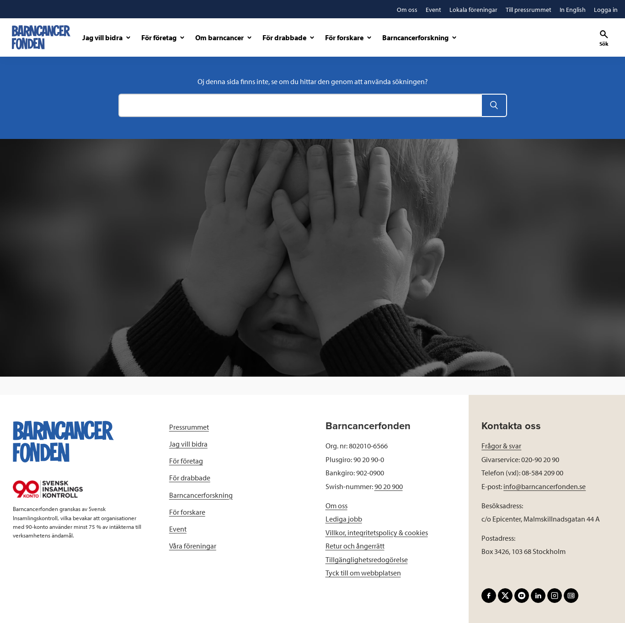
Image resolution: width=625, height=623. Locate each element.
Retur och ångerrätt (355, 545)
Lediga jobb (344, 518)
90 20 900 (388, 486)
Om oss (336, 505)
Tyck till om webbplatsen (363, 572)
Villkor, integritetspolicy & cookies (377, 532)
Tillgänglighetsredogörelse (367, 559)
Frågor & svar (501, 445)
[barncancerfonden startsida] (41, 37)
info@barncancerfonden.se (544, 486)
